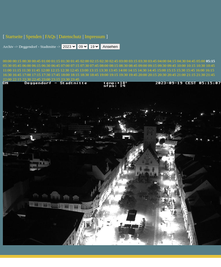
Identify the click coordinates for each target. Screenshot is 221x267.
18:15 (75, 75)
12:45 (74, 70)
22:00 (7, 79)
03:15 (133, 61)
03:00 (123, 61)
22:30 (26, 79)
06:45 (55, 65)
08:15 (113, 65)
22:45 (36, 79)
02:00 (84, 61)
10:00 (181, 65)
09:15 (152, 65)
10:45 (210, 65)
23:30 (65, 79)
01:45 (75, 61)
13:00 (84, 70)
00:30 (26, 61)
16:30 (7, 75)
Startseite (14, 36)
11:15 (16, 70)
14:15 (132, 70)
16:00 (200, 70)
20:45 (171, 75)
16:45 (17, 75)
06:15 (36, 65)
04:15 (171, 61)
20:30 (162, 75)
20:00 (142, 75)
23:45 (75, 79)
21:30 (200, 75)
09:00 (142, 65)
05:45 (17, 65)
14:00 (123, 70)
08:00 (104, 65)
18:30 (84, 75)
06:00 (26, 65)
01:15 (55, 61)
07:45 (94, 65)
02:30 (104, 61)
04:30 (181, 61)
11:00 (7, 70)
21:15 (191, 75)
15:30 (181, 70)
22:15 (17, 79)
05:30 (7, 65)
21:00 (181, 75)
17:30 (46, 75)
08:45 (133, 65)
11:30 (26, 70)
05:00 (200, 61)
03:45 (152, 61)
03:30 (142, 61)
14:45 (152, 70)
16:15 (210, 70)
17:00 (26, 75)
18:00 (65, 75)
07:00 (65, 65)
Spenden (34, 36)
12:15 (55, 70)
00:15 (17, 61)
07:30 (84, 65)
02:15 (94, 61)
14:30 (142, 70)
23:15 (55, 79)
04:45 (191, 61)
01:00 (46, 61)
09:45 (171, 65)
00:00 (7, 61)
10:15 (191, 65)
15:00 (161, 70)
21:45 (210, 75)
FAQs (50, 36)
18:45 (94, 75)
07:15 (75, 65)
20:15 (152, 75)
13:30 (103, 70)
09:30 (162, 65)
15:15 (171, 70)
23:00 (46, 79)
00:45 (36, 61)
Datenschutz (70, 36)
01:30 (65, 61)
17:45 (55, 75)
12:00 (45, 70)
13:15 (93, 70)
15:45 (190, 70)
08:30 (123, 65)
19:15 (113, 75)
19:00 (104, 75)
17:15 (36, 75)
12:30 (64, 70)
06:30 (46, 65)
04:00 (162, 61)
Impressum (95, 36)
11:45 (36, 70)
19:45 (133, 75)
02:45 (113, 61)
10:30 (200, 65)
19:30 (123, 75)
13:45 (113, 70)
